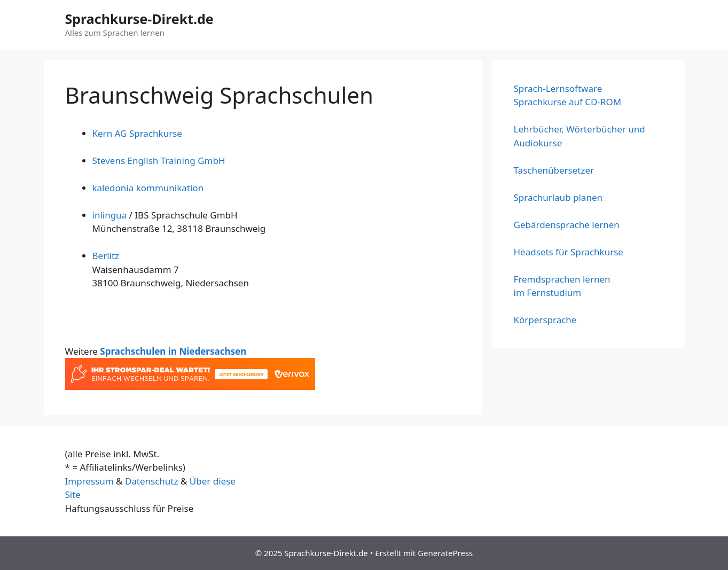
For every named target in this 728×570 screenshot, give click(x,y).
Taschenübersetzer (554, 170)
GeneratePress (445, 553)
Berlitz (106, 255)
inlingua (110, 215)
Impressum (89, 481)
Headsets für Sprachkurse (568, 252)
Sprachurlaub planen (558, 197)
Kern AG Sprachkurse (137, 133)
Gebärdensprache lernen (567, 224)
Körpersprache (545, 320)
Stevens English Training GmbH (158, 160)
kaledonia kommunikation (148, 188)
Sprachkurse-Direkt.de (139, 19)
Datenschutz (151, 481)
